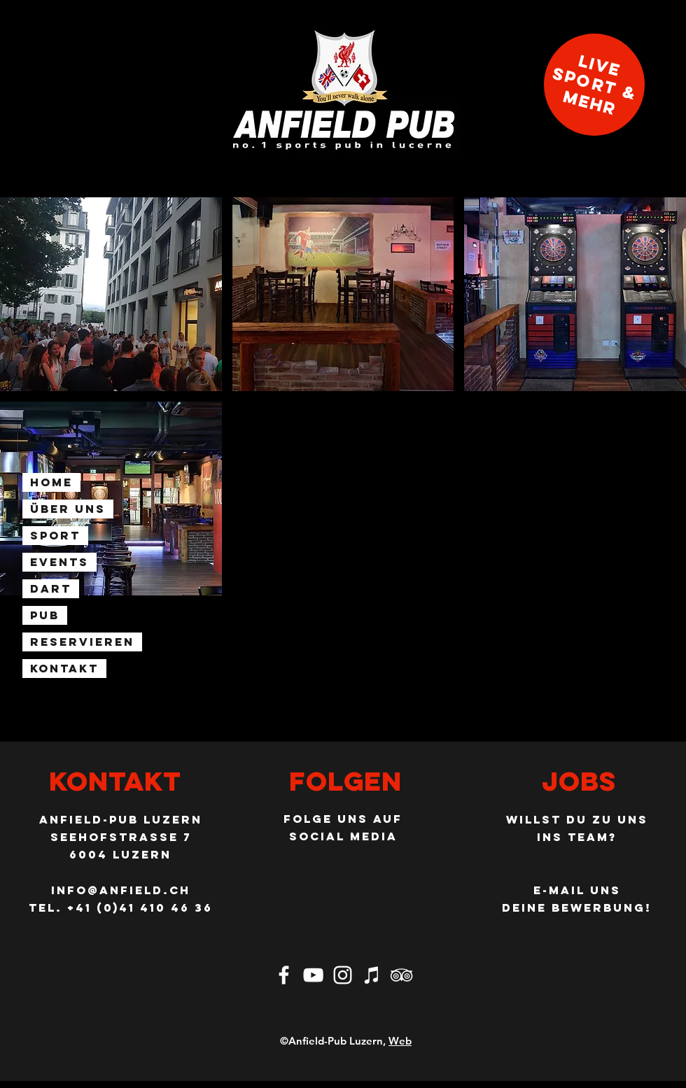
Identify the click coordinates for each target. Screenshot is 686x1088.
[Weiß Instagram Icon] (342, 975)
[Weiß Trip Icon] (401, 975)
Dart (50, 588)
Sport (55, 535)
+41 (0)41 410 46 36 (140, 907)
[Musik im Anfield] (372, 975)
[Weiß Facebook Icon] (284, 975)
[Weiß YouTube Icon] (313, 975)
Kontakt (64, 668)
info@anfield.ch (120, 890)
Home (51, 482)
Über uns (68, 509)
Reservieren (82, 642)
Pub (44, 615)
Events (59, 562)
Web (400, 1040)
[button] (111, 294)
